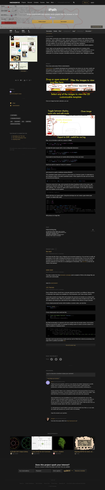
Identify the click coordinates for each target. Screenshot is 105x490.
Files (60, 31)
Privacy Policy (54, 483)
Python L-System (58, 452)
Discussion (89, 31)
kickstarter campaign (65, 275)
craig (77, 453)
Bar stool (49, 251)
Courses (42, 2)
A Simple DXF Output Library (19, 452)
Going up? (52, 480)
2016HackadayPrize (15, 123)
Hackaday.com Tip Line (19, 136)
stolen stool (49, 270)
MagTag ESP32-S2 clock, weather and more (89, 452)
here (64, 340)
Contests (36, 2)
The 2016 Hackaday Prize (12, 38)
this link (84, 261)
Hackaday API (62, 483)
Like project (64, 21)
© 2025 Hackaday (52, 486)
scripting (28, 121)
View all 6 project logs (71, 345)
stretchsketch (49, 68)
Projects (24, 2)
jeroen (52, 17)
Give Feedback (39, 483)
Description (49, 31)
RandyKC (53, 418)
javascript (17, 121)
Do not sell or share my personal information (76, 483)
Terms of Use (47, 483)
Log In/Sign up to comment (53, 378)
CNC (11, 121)
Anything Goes (16, 139)
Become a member (40, 467)
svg (23, 121)
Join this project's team (16, 93)
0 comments (61, 253)
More (53, 2)
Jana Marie (57, 453)
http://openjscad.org (72, 420)
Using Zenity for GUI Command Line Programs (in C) (49, 452)
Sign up (86, 2)
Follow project (42, 21)
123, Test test (50, 287)
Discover (30, 2)
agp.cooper (14, 453)
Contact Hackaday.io (29, 483)
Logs (74, 31)
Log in (92, 2)
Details (55, 31)
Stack (47, 2)
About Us (22, 483)
